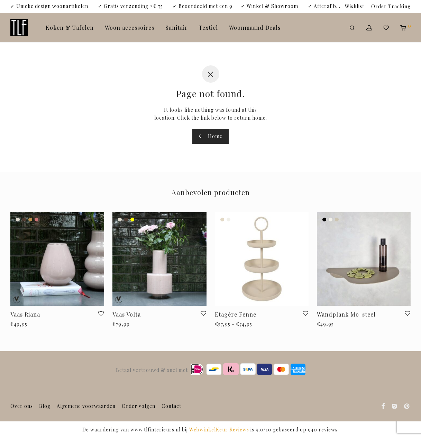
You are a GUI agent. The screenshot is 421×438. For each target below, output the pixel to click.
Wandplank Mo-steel (346, 314)
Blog (45, 406)
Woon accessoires (129, 27)
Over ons (21, 406)
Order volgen (138, 406)
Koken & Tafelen (70, 27)
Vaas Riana (25, 314)
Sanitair (176, 27)
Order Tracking (391, 6)
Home (210, 136)
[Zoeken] (352, 27)
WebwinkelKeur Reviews (219, 429)
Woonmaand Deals (255, 27)
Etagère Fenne (235, 314)
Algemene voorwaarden (86, 406)
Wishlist (354, 6)
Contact (171, 406)
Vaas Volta (126, 314)
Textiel (208, 27)
